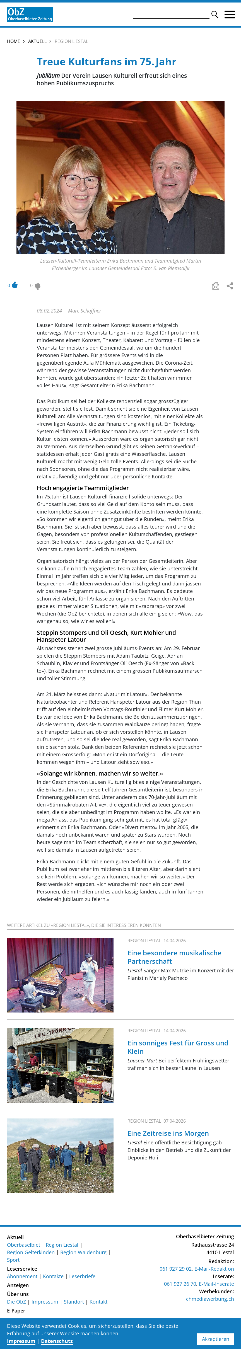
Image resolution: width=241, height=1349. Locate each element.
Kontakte (53, 1276)
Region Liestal (62, 1244)
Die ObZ (16, 1301)
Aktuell (37, 41)
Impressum (45, 1301)
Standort (74, 1301)
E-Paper (16, 1310)
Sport (13, 1259)
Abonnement (22, 1276)
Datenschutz (57, 1341)
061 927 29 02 (176, 1268)
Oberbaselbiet (23, 1244)
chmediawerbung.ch (210, 1298)
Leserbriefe (82, 1276)
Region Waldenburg (83, 1252)
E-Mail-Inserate (216, 1283)
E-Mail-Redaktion (214, 1268)
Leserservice (22, 1268)
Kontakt (98, 1301)
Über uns (18, 1294)
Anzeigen (18, 1285)
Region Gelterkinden (31, 1252)
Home (13, 41)
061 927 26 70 (180, 1283)
